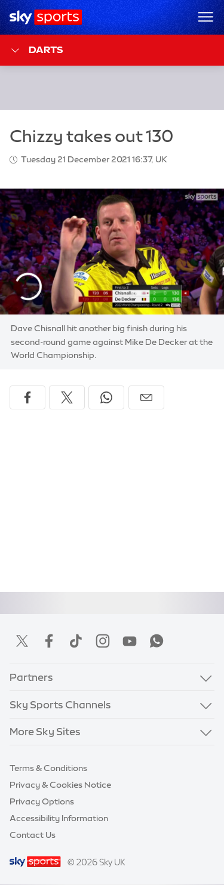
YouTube (130, 641)
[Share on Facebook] (27, 397)
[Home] (46, 17)
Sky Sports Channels (60, 704)
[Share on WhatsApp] (106, 397)
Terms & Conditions (48, 768)
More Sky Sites (45, 731)
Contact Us (33, 835)
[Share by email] (146, 397)
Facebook (49, 641)
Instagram (103, 641)
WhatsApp (156, 641)
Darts (36, 50)
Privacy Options (42, 801)
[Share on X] (67, 397)
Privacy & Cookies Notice (60, 785)
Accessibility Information (59, 818)
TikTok (76, 641)
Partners (31, 677)
